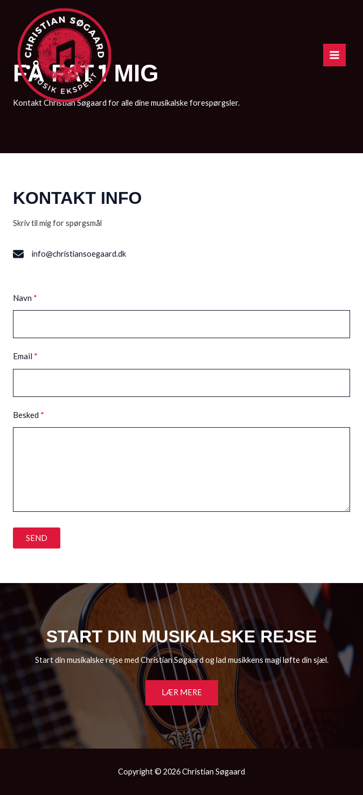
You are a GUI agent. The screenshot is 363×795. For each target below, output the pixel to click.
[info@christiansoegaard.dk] (69, 254)
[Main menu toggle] (334, 55)
